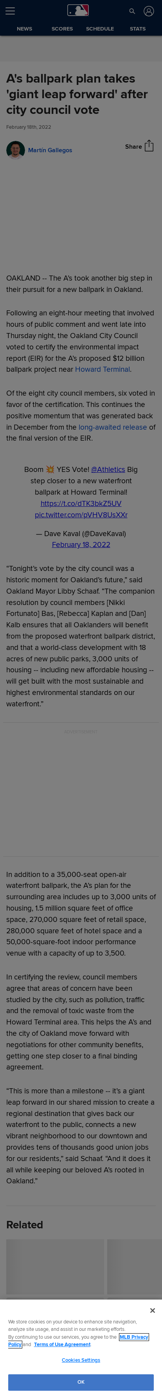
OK (81, 1382)
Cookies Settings (81, 1360)
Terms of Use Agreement (62, 1344)
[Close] (152, 1310)
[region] (81, 1348)
